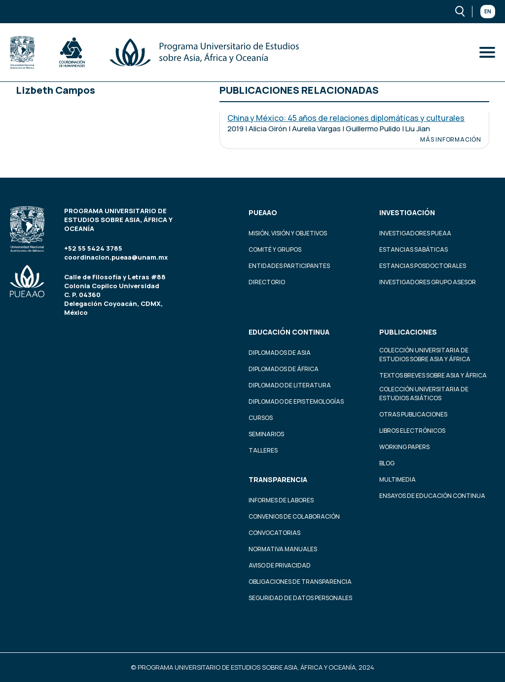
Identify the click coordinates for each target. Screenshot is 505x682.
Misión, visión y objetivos (288, 233)
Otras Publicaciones (413, 414)
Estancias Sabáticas (413, 249)
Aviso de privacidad (280, 565)
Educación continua (289, 332)
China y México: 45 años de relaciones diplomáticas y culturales (346, 118)
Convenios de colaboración (294, 516)
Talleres (263, 450)
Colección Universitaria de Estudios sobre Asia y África (424, 354)
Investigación (407, 212)
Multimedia (397, 479)
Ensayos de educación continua (432, 496)
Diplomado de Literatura (290, 385)
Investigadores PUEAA (415, 233)
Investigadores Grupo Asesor (427, 282)
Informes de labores (281, 500)
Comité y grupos (275, 249)
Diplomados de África (284, 369)
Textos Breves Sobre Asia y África (433, 375)
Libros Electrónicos (412, 430)
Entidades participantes (289, 266)
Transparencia (278, 479)
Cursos (261, 418)
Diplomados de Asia (280, 352)
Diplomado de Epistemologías (296, 401)
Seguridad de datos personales (300, 598)
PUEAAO (263, 212)
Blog (387, 463)
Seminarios (266, 434)
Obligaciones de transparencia (300, 581)
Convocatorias (274, 533)
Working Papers (404, 447)
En (487, 11)
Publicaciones (408, 332)
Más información (450, 140)
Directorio (267, 282)
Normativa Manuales (283, 549)
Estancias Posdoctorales (422, 266)
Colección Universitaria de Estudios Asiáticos (424, 393)
